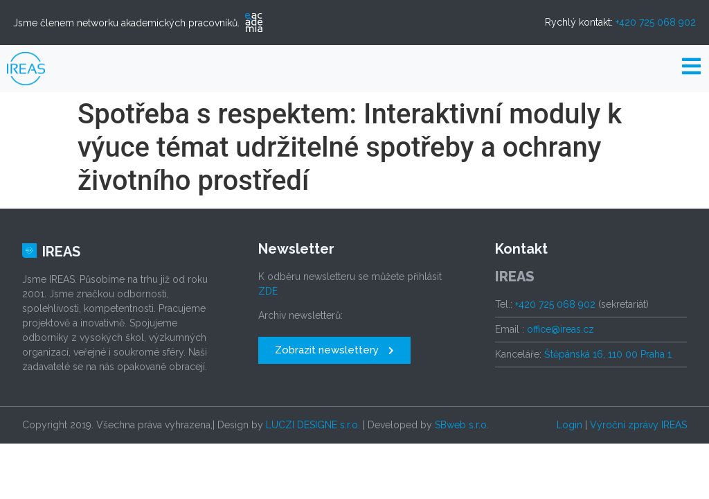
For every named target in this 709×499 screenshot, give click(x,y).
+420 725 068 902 (656, 22)
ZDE (268, 291)
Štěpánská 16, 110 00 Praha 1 (608, 354)
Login (569, 424)
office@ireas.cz (560, 329)
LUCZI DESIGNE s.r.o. (313, 424)
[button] (334, 350)
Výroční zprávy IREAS (638, 424)
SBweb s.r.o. (462, 424)
